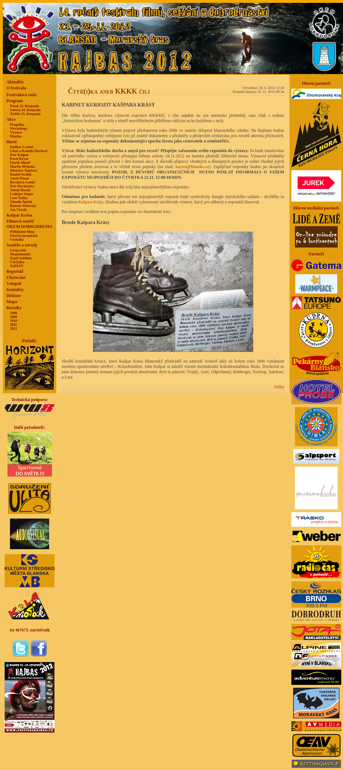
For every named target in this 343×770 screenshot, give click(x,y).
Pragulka (17, 124)
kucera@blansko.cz (192, 166)
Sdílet (279, 386)
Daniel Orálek (20, 174)
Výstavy (16, 132)
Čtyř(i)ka (17, 262)
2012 (13, 329)
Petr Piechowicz (22, 186)
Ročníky (14, 307)
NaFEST (16, 266)
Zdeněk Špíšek (21, 202)
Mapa (11, 301)
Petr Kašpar (19, 155)
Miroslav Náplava (23, 170)
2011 (13, 325)
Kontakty (15, 289)
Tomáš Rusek (20, 190)
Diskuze (13, 295)
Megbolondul (20, 254)
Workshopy (18, 128)
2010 (13, 321)
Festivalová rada (21, 94)
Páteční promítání (23, 236)
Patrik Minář (20, 163)
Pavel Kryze (19, 159)
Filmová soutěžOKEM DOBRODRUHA (29, 224)
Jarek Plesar (19, 178)
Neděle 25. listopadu (25, 114)
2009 (13, 317)
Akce (11, 119)
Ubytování (15, 277)
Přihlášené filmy (22, 232)
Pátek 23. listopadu (24, 106)
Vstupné (14, 283)
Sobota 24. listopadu (25, 110)
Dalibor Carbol (21, 147)
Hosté (11, 141)
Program (14, 100)
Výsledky (17, 239)
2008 (13, 313)
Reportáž (14, 271)
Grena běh (18, 250)
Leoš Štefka (19, 198)
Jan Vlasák (18, 210)
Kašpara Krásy (90, 201)
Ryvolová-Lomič (22, 182)
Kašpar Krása (19, 215)
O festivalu (16, 87)
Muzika (16, 136)
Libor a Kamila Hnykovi (28, 151)
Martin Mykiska (22, 166)
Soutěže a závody (21, 245)
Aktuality (15, 81)
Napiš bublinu (20, 258)
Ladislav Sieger (21, 194)
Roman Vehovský (23, 206)
